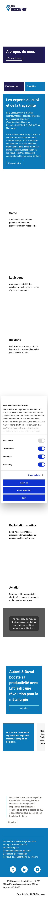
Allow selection (24, 490)
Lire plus (12, 822)
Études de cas (11, 86)
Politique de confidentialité (15, 844)
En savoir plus (14, 58)
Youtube (41, 869)
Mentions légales (11, 847)
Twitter (16, 869)
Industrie (15, 340)
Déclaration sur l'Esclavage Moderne (19, 841)
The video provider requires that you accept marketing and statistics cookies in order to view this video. (24, 623)
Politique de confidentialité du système (20, 857)
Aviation (14, 587)
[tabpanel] (24, 788)
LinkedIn (28, 869)
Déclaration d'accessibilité (15, 854)
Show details (34, 475)
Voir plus (24, 708)
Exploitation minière (22, 525)
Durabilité (31, 86)
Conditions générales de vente (16, 851)
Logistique (16, 277)
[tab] (18, 737)
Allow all (24, 483)
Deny (24, 498)
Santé (13, 213)
